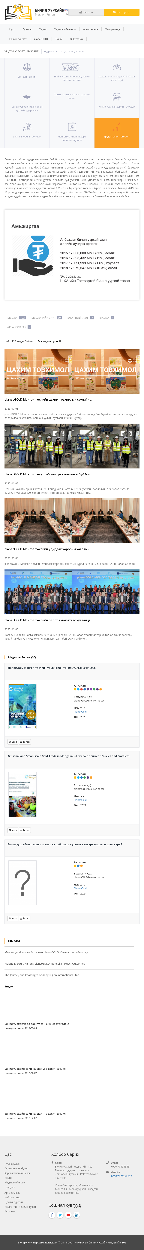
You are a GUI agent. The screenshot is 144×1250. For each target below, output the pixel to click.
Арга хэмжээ (90, 29)
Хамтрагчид (112, 29)
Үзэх (13, 741)
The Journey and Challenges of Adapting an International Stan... (42, 975)
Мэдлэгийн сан (46, 317)
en (66, 12)
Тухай (59, 39)
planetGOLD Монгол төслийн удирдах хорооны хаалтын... (48, 549)
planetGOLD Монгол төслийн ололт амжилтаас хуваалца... (48, 620)
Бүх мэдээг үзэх (49, 341)
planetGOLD (41, 39)
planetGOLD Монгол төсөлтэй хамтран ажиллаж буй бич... (48, 474)
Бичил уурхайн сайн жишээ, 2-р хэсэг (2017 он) (35, 1068)
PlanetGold (80, 711)
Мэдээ (42, 29)
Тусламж (76, 39)
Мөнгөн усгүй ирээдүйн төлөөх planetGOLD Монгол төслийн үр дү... (46, 952)
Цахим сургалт (18, 39)
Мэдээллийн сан (65, 29)
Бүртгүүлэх (122, 12)
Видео (106, 317)
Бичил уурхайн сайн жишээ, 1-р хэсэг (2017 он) (35, 1113)
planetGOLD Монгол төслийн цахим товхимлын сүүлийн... (48, 399)
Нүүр (12, 29)
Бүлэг (27, 29)
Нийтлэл (14, 941)
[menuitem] (12, 29)
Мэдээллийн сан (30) (22, 657)
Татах (25, 741)
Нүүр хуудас (50, 51)
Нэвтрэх (86, 12)
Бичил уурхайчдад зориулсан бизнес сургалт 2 (36, 1024)
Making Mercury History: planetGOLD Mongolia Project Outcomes (44, 963)
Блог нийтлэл (80, 317)
